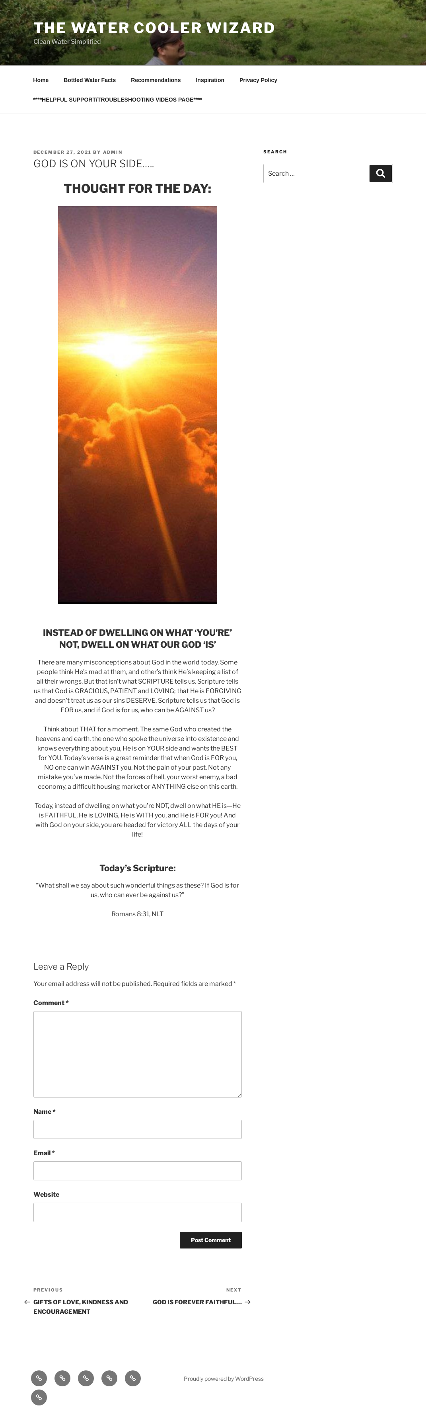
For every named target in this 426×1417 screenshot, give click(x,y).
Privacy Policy (258, 80)
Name (44, 1111)
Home (41, 80)
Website (46, 1194)
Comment (51, 1003)
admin (113, 152)
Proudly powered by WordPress (224, 1378)
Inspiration (210, 80)
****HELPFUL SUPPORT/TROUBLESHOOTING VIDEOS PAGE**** (117, 99)
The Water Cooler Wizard (154, 28)
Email (44, 1153)
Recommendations (156, 80)
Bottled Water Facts (90, 80)
